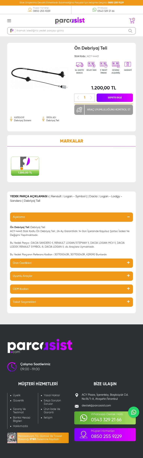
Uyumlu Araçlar (22, 276)
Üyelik (16, 395)
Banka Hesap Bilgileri (21, 419)
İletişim (48, 417)
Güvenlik (18, 400)
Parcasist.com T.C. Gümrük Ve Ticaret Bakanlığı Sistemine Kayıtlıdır (40, 438)
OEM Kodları (20, 289)
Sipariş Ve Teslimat (19, 411)
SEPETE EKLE (115, 97)
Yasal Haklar (52, 395)
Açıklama (19, 217)
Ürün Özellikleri (22, 263)
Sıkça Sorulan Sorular (52, 402)
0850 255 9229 (116, 2)
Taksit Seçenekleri (24, 302)
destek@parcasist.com (96, 405)
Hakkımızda (20, 426)
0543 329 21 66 (105, 11)
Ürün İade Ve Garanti (52, 411)
